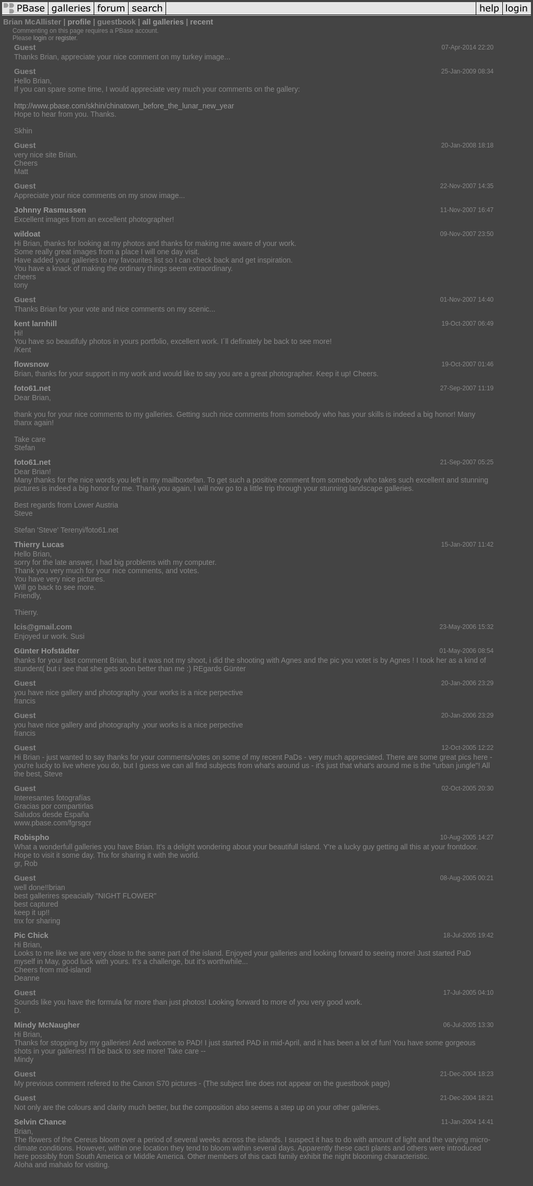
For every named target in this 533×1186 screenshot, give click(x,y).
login (39, 38)
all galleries (163, 22)
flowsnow (31, 364)
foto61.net (32, 388)
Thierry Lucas (39, 544)
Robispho (31, 837)
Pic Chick (31, 935)
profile (79, 22)
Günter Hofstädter (46, 651)
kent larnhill (35, 323)
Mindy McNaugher (47, 1025)
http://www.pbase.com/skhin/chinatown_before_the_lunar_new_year (124, 106)
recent (201, 22)
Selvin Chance (40, 1122)
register (66, 38)
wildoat (27, 234)
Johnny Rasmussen (50, 210)
